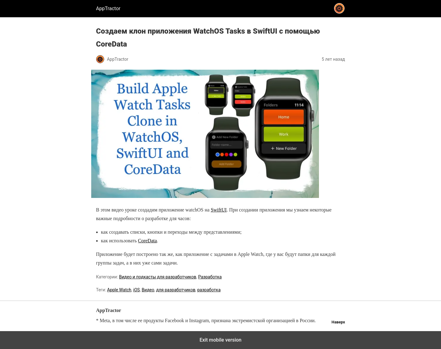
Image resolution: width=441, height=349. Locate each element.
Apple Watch (119, 289)
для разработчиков (175, 289)
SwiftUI (219, 209)
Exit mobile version (220, 340)
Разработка (210, 276)
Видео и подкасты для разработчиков (157, 276)
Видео (148, 289)
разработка (209, 289)
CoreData (147, 240)
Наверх (338, 322)
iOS (136, 289)
